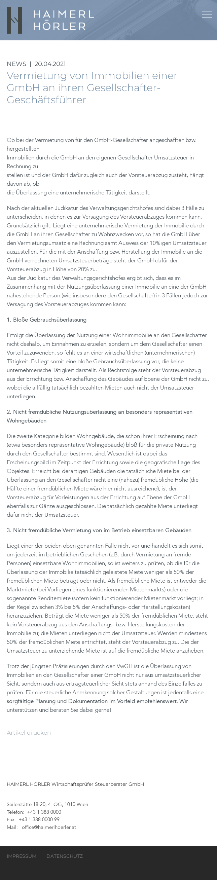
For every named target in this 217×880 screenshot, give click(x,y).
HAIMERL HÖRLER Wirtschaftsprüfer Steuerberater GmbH (51, 20)
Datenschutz (64, 856)
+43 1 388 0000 (44, 812)
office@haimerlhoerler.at (49, 827)
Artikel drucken (29, 732)
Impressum (21, 856)
